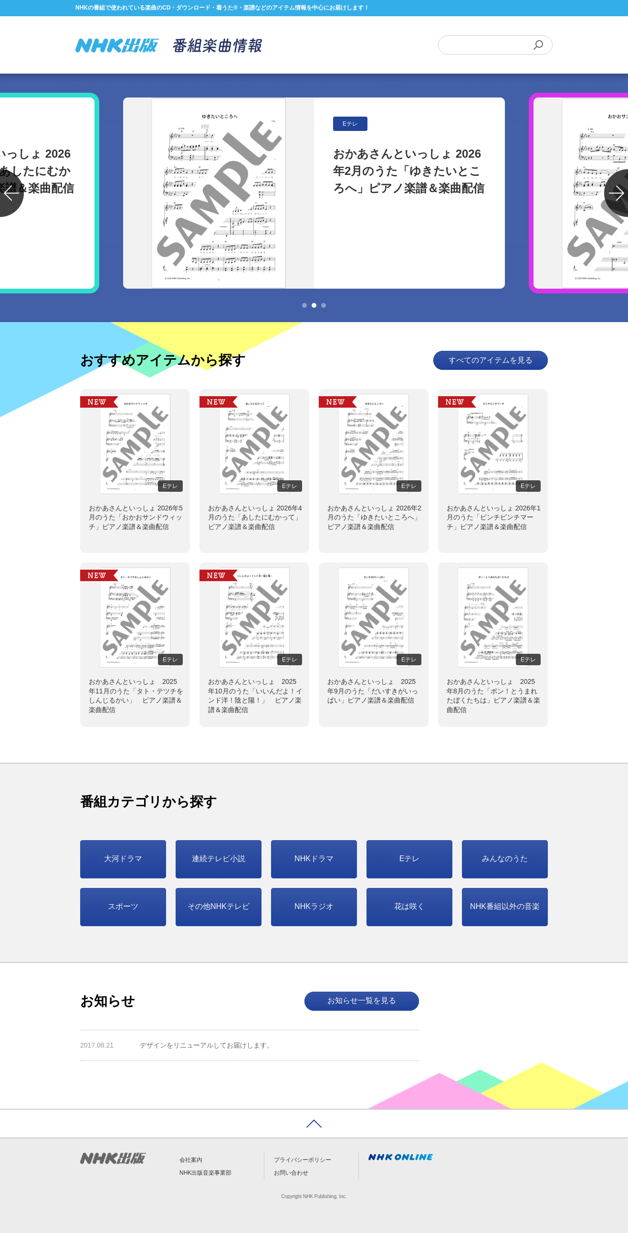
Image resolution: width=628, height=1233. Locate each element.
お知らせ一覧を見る (361, 1000)
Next (616, 193)
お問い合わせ (291, 1172)
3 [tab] (323, 305)
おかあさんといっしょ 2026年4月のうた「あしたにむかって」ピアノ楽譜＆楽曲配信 (255, 517)
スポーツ (123, 906)
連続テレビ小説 (218, 858)
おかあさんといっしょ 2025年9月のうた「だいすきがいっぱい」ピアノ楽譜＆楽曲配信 (372, 691)
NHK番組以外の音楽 (505, 906)
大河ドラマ (123, 858)
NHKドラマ (314, 858)
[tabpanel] (314, 193)
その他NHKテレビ (219, 906)
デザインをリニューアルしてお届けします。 (206, 1045)
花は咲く (409, 906)
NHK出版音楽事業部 (205, 1172)
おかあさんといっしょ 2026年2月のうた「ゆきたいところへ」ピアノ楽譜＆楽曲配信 (374, 517)
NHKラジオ (314, 906)
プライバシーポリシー (302, 1160)
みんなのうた (505, 858)
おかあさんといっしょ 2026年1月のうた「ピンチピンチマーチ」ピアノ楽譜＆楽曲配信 (494, 517)
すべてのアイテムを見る (491, 360)
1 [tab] (304, 305)
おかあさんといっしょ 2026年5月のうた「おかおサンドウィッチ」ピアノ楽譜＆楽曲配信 (136, 517)
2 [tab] (314, 305)
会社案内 (190, 1160)
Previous (12, 193)
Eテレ (409, 858)
